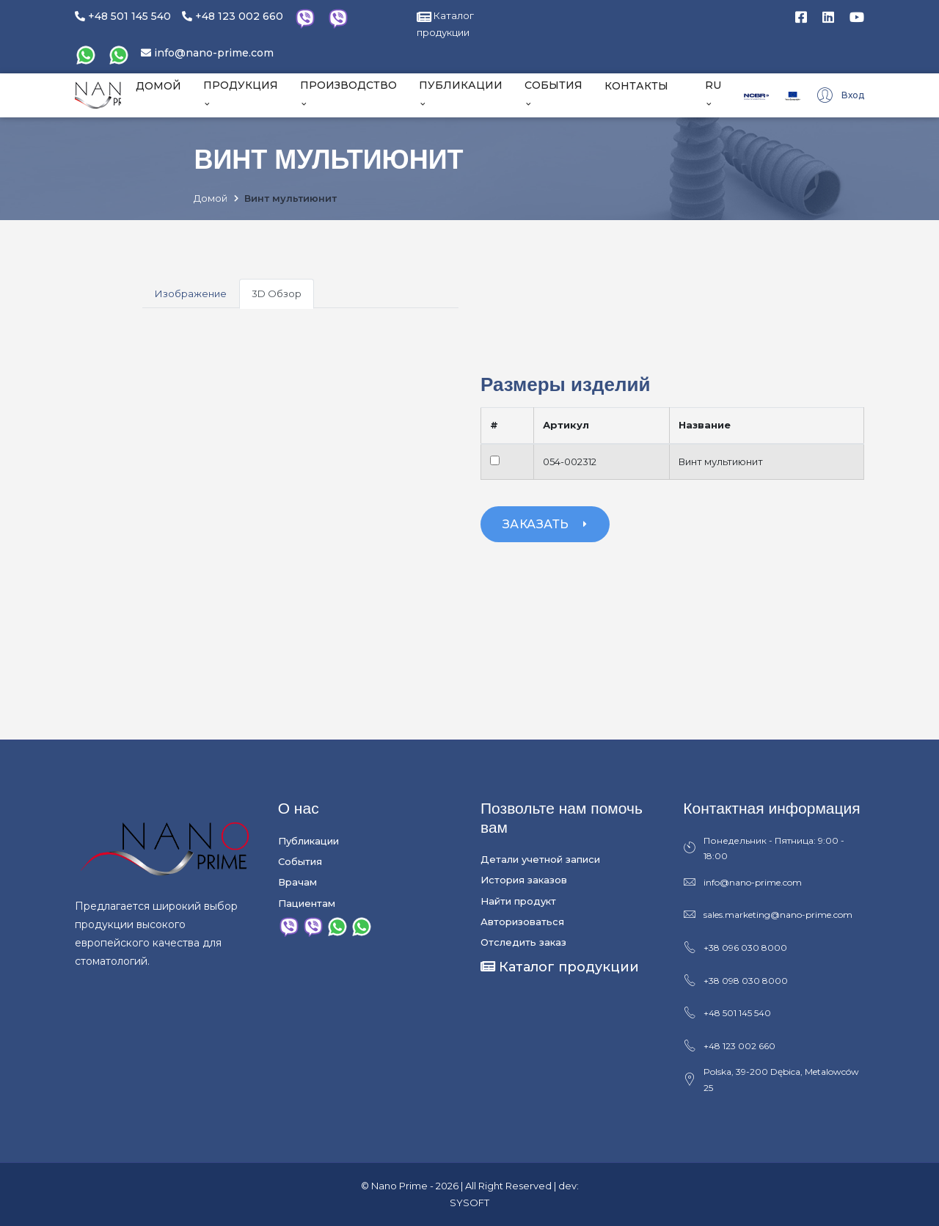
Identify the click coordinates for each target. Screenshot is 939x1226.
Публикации (308, 841)
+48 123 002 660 (232, 16)
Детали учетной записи (540, 859)
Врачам (297, 882)
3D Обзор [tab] (277, 293)
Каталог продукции (560, 967)
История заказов (524, 880)
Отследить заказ (523, 942)
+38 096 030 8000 (735, 948)
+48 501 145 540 (123, 16)
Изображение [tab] (191, 293)
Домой (210, 198)
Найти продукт (518, 901)
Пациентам (306, 903)
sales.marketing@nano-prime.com (767, 915)
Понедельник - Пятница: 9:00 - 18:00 (763, 848)
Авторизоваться (522, 921)
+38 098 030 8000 (735, 981)
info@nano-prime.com (207, 52)
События (300, 861)
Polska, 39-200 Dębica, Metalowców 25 (771, 1080)
